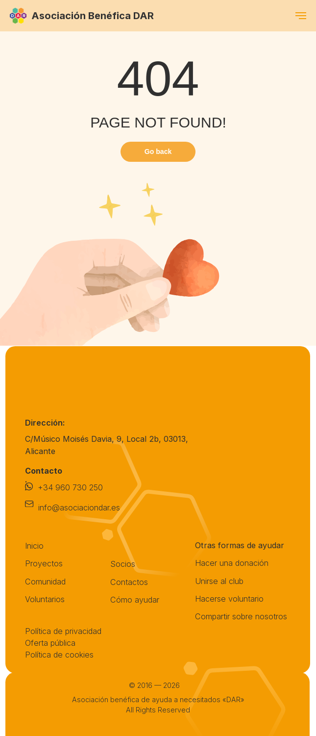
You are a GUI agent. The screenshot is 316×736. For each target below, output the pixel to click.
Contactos (129, 582)
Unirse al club (219, 581)
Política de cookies (59, 655)
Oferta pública (50, 643)
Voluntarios (45, 599)
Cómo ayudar (134, 600)
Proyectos (44, 563)
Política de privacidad (63, 631)
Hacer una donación (231, 563)
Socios (122, 564)
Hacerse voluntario (229, 599)
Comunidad (45, 581)
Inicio (34, 546)
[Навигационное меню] (300, 15)
